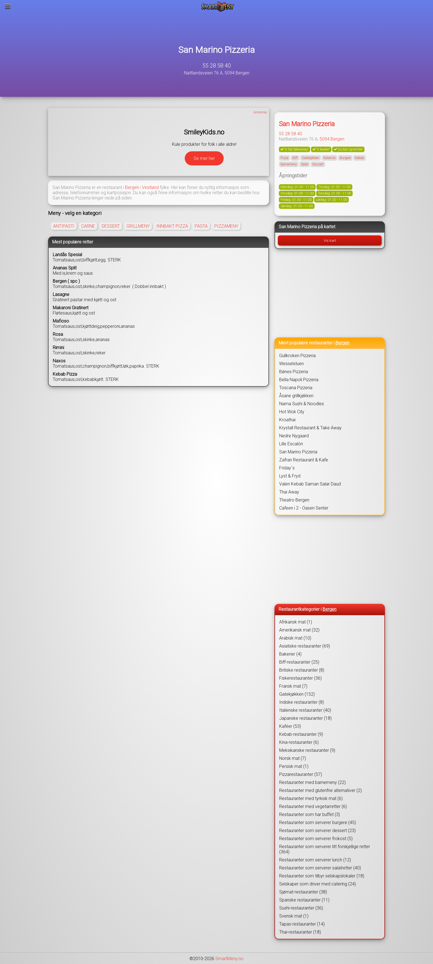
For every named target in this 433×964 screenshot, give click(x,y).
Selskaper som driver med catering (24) (317, 884)
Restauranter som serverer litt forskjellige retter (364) (324, 849)
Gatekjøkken (310, 158)
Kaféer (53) (290, 726)
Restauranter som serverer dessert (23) (317, 830)
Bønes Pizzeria (293, 371)
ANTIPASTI (64, 226)
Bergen (132, 187)
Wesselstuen (291, 363)
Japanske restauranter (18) (305, 718)
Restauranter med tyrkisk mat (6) (311, 798)
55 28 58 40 (216, 65)
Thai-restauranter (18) (300, 932)
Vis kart (330, 240)
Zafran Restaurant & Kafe (303, 459)
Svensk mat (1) (293, 916)
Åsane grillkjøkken (296, 395)
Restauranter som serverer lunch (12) (315, 859)
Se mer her (204, 158)
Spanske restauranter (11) (304, 900)
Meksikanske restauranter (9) (307, 750)
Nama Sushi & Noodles (301, 403)
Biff (295, 158)
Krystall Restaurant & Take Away (310, 427)
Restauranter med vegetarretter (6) (313, 806)
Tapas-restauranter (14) (302, 924)
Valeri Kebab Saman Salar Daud (310, 484)
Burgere (345, 158)
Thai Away (289, 492)
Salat (304, 164)
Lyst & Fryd (289, 476)
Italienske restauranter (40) (305, 710)
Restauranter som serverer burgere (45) (317, 822)
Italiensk (329, 158)
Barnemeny (289, 164)
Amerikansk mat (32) (299, 630)
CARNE (88, 226)
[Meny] (8, 6)
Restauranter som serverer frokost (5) (316, 838)
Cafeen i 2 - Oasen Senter (303, 508)
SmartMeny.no (229, 958)
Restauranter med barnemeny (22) (312, 782)
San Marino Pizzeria (216, 50)
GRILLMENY (138, 226)
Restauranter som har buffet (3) (309, 814)
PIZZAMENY (226, 226)
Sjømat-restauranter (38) (303, 892)
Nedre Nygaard (294, 435)
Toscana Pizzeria (295, 387)
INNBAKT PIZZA (172, 226)
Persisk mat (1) (293, 766)
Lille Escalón (291, 443)
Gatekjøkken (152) (297, 694)
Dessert (317, 164)
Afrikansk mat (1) (295, 622)
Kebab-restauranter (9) (301, 734)
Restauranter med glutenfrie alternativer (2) (320, 790)
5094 (324, 139)
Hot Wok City (291, 411)
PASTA (201, 226)
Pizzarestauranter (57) (300, 774)
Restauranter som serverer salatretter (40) (320, 868)
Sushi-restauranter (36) (301, 908)
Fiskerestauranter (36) (300, 678)
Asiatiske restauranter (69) (304, 646)
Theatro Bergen (294, 500)
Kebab (359, 158)
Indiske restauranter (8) (301, 702)
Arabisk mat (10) (295, 638)
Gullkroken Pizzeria (297, 355)
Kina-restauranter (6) (299, 742)
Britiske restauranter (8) (301, 670)
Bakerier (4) (290, 654)
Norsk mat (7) (292, 758)
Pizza (284, 158)
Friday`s (287, 468)
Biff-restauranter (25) (299, 662)
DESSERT (111, 226)
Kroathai (287, 419)
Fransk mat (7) (293, 686)
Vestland (150, 187)
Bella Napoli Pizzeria (298, 379)
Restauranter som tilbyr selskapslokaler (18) (321, 876)
